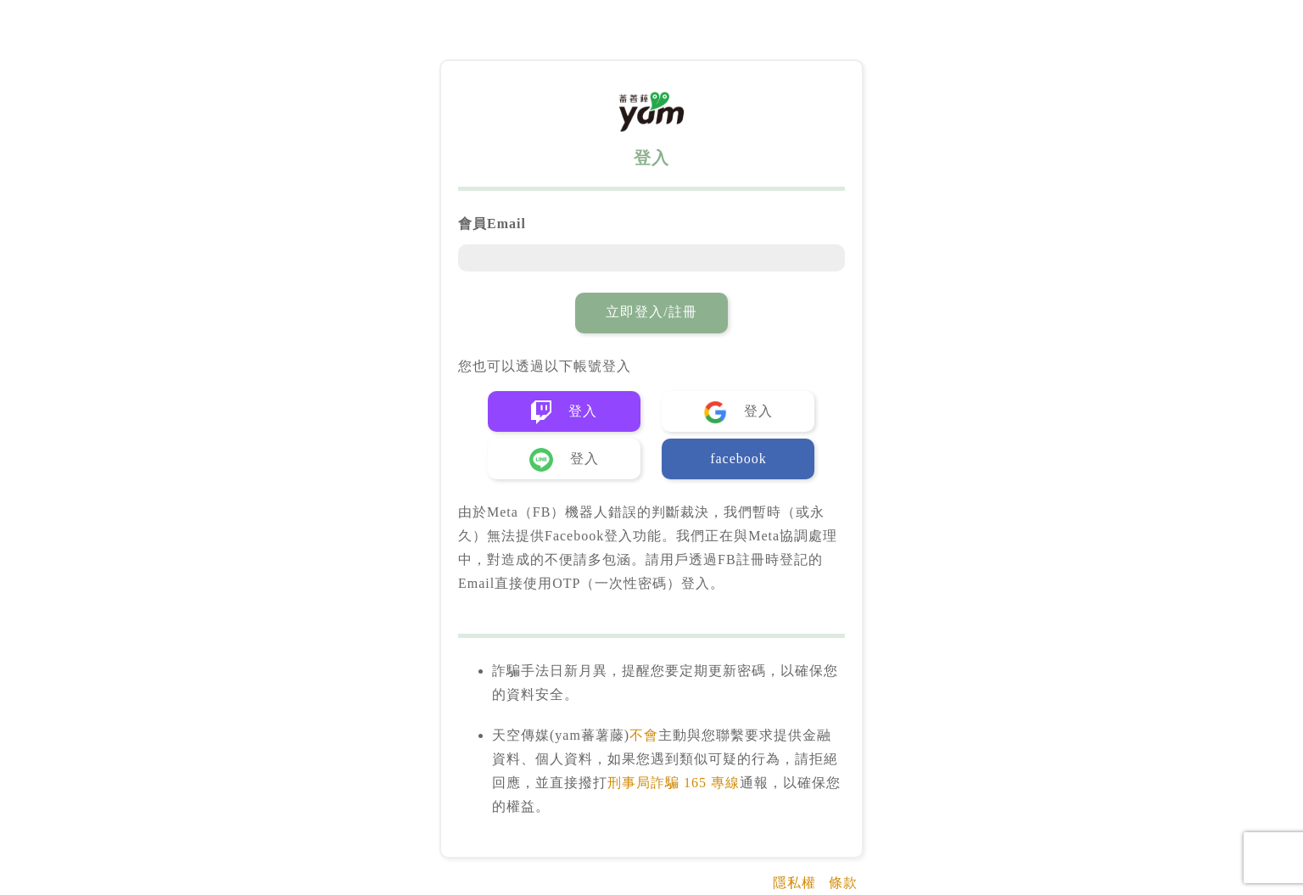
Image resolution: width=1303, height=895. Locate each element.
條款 (843, 882)
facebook (738, 458)
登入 (564, 412)
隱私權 (794, 882)
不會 (643, 735)
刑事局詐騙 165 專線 (673, 782)
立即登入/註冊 (651, 312)
